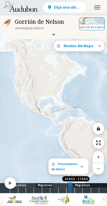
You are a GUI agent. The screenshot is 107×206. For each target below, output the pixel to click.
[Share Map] (98, 128)
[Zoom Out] (98, 169)
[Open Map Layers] (79, 45)
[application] (53, 103)
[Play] (10, 183)
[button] (68, 166)
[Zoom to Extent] (98, 142)
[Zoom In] (98, 157)
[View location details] (64, 7)
